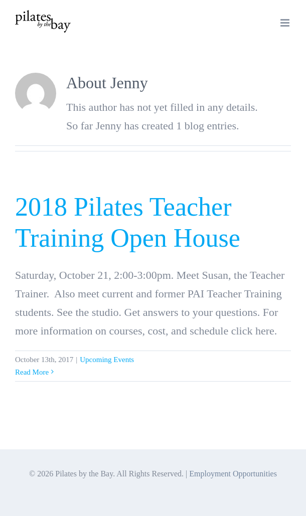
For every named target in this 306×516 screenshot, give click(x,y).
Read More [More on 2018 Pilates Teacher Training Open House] (32, 372)
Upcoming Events (107, 360)
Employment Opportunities (233, 473)
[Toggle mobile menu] (285, 23)
